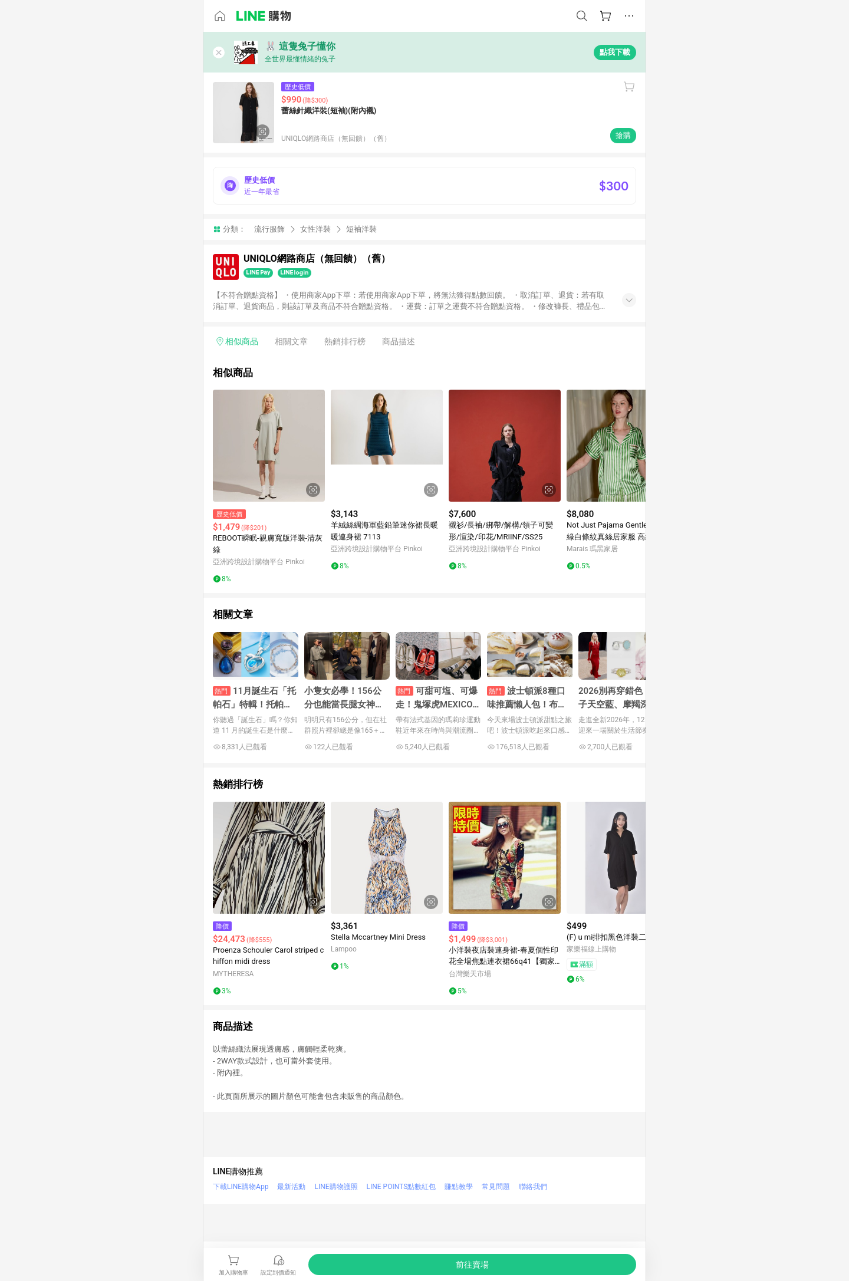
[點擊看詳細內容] (269, 446)
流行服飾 (269, 229)
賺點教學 (459, 1187)
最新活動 (291, 1187)
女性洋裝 (315, 229)
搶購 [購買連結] (623, 135)
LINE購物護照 (335, 1187)
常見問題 (496, 1187)
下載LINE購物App (240, 1187)
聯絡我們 (533, 1187)
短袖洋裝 (361, 229)
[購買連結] (472, 1264)
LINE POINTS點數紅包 (401, 1187)
